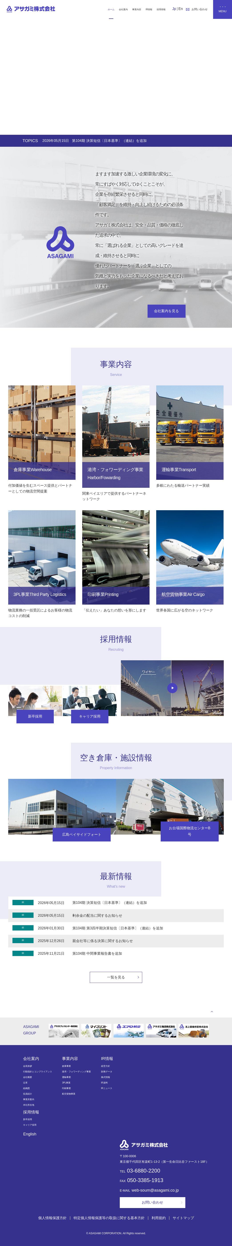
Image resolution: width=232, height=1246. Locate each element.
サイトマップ (183, 1218)
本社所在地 (28, 1105)
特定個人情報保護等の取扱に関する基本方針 (109, 1218)
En (180, 9)
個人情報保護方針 (52, 1218)
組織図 (26, 1088)
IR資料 (104, 1082)
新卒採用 (35, 716)
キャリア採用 (89, 716)
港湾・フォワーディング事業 (76, 1071)
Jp (174, 9)
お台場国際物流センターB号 (190, 831)
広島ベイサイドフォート (82, 834)
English (29, 1134)
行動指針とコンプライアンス (37, 1071)
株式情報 (105, 1077)
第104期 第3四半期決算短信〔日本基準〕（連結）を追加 (117, 928)
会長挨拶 (27, 1066)
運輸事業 (66, 1077)
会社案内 (123, 9)
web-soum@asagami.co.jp (155, 1190)
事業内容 (136, 9)
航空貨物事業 (68, 1094)
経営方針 (105, 1066)
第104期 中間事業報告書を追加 (97, 953)
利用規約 (159, 1218)
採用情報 (161, 9)
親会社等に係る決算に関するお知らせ (102, 941)
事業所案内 (28, 1099)
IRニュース (106, 1088)
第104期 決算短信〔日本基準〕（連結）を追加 (126, 141)
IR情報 (149, 9)
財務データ (106, 1071)
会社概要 (27, 1077)
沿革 (25, 1082)
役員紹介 (27, 1094)
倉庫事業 (66, 1066)
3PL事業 (66, 1082)
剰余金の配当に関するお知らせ (97, 915)
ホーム (111, 9)
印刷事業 (66, 1088)
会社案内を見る (166, 311)
